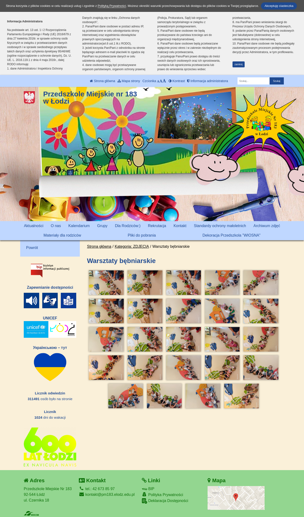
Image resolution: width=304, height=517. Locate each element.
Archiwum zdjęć (266, 226)
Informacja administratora (207, 81)
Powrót (32, 248)
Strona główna (102, 81)
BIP (148, 489)
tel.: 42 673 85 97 (97, 489)
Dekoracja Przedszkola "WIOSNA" (231, 235)
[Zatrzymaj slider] (194, 136)
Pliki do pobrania (142, 235)
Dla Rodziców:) (128, 226)
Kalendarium (79, 226)
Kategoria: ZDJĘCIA (132, 246)
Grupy (102, 226)
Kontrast (177, 81)
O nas (56, 226)
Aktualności (33, 226)
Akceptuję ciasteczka (279, 6)
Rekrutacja (157, 226)
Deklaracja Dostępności (165, 501)
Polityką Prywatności (112, 6)
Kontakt (180, 226)
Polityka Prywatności (162, 494)
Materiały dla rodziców (62, 235)
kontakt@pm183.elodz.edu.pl (107, 494)
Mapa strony (129, 81)
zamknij (238, 64)
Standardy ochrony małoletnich (220, 226)
